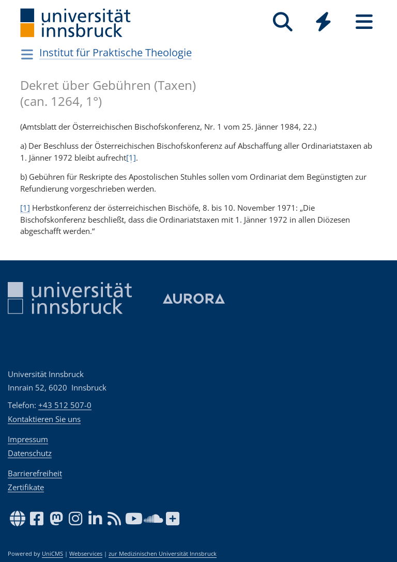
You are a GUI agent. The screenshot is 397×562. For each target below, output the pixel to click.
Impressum (28, 439)
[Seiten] (364, 22)
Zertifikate (26, 487)
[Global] (323, 23)
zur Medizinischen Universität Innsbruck (163, 553)
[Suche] (282, 22)
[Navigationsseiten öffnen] (27, 54)
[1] (131, 157)
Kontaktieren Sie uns (44, 419)
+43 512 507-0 (64, 405)
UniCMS (52, 553)
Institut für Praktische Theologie (115, 52)
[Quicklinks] (323, 22)
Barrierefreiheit (35, 473)
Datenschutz (30, 453)
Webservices (85, 553)
